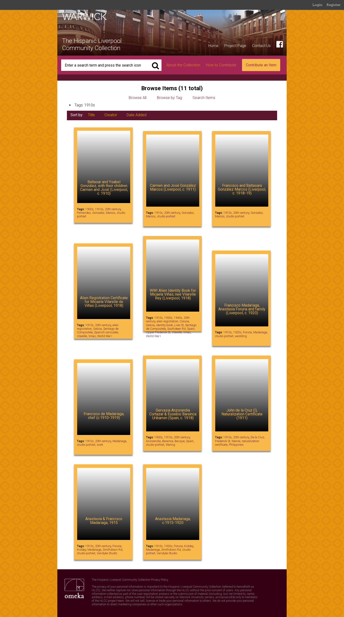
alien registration (167, 321)
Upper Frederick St (158, 332)
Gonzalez (98, 212)
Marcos (110, 212)
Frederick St (222, 441)
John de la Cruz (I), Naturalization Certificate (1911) (242, 414)
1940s (178, 317)
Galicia (97, 328)
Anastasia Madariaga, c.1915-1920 (173, 521)
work (100, 444)
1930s (168, 317)
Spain (190, 328)
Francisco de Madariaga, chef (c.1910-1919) (104, 416)
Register (334, 5)
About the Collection (183, 65)
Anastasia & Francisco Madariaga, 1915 (103, 521)
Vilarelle (82, 336)
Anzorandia (153, 441)
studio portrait (166, 216)
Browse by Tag (169, 97)
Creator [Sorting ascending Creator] (110, 115)
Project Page (235, 45)
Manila (236, 441)
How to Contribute (221, 65)
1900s (89, 209)
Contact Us (261, 45)
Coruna (184, 321)
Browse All (137, 97)
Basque (180, 441)
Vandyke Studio (107, 553)
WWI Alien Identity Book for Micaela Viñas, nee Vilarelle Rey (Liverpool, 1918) (173, 294)
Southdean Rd (176, 328)
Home (213, 45)
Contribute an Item (261, 65)
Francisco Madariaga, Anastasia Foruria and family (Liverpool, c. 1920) (241, 309)
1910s (99, 209)
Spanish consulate (106, 332)
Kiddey (81, 549)
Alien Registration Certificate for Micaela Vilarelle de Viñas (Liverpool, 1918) (104, 302)
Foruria (247, 332)
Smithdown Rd (112, 549)
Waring (170, 444)
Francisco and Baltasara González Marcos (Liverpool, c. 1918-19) (242, 189)
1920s (237, 332)
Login (317, 5)
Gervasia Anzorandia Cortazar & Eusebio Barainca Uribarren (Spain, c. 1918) (172, 414)
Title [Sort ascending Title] (91, 115)
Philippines (236, 444)
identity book (164, 325)
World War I (104, 336)
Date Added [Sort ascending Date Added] (136, 115)
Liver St (179, 325)
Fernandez (84, 212)
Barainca (167, 441)
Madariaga (260, 332)
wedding (241, 336)
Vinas (92, 336)
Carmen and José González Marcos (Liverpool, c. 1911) (173, 187)
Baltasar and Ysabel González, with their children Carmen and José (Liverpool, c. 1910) (104, 188)
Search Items (204, 97)
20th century (113, 209)
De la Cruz (257, 437)
